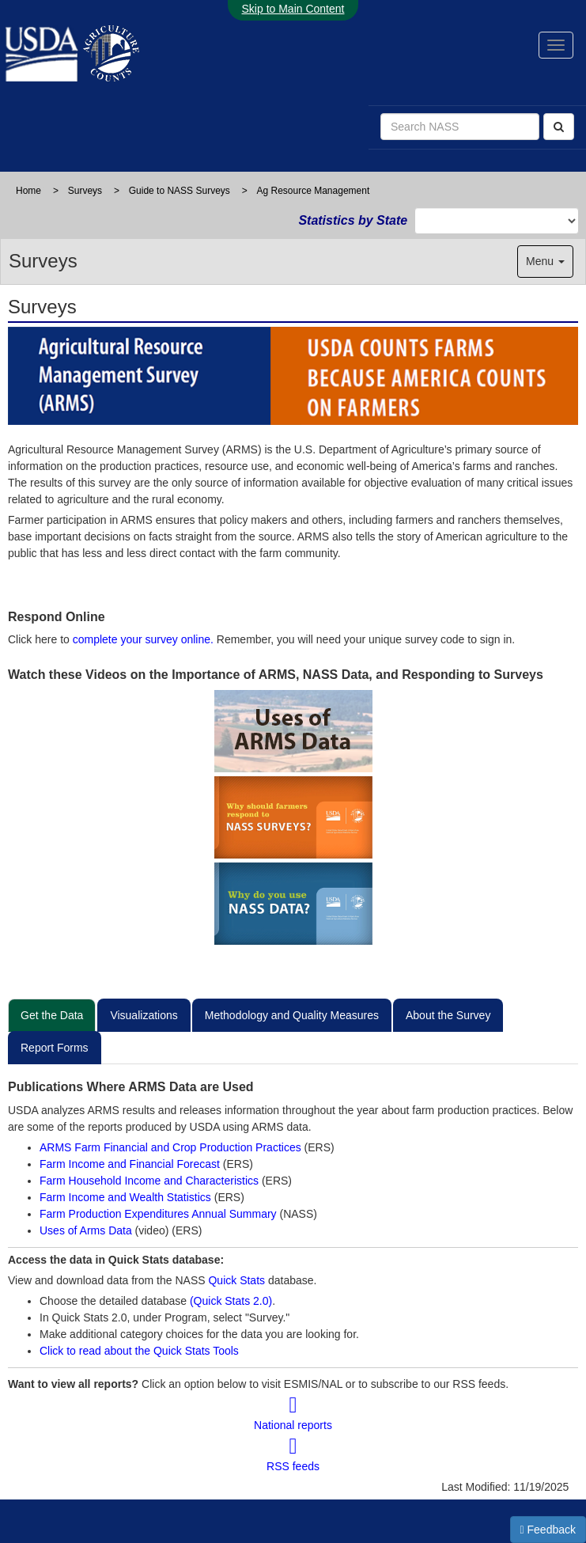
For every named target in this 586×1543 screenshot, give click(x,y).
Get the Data (52, 1015)
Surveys (85, 190)
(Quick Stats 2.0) (231, 1301)
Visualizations (143, 1015)
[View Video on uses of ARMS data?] (293, 731)
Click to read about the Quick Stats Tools (139, 1350)
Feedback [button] (548, 1529)
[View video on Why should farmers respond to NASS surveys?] (293, 817)
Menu (545, 261)
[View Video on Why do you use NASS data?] (293, 903)
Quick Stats (236, 1280)
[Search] (558, 126)
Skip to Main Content (293, 8)
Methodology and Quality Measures (292, 1015)
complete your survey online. (143, 639)
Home (28, 190)
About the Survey (448, 1015)
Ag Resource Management (313, 190)
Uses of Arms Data (87, 1230)
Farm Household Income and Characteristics (151, 1180)
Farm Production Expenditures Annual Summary (159, 1213)
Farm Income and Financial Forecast (130, 1164)
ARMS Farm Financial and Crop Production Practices (172, 1147)
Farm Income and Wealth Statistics (127, 1197)
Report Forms (55, 1047)
